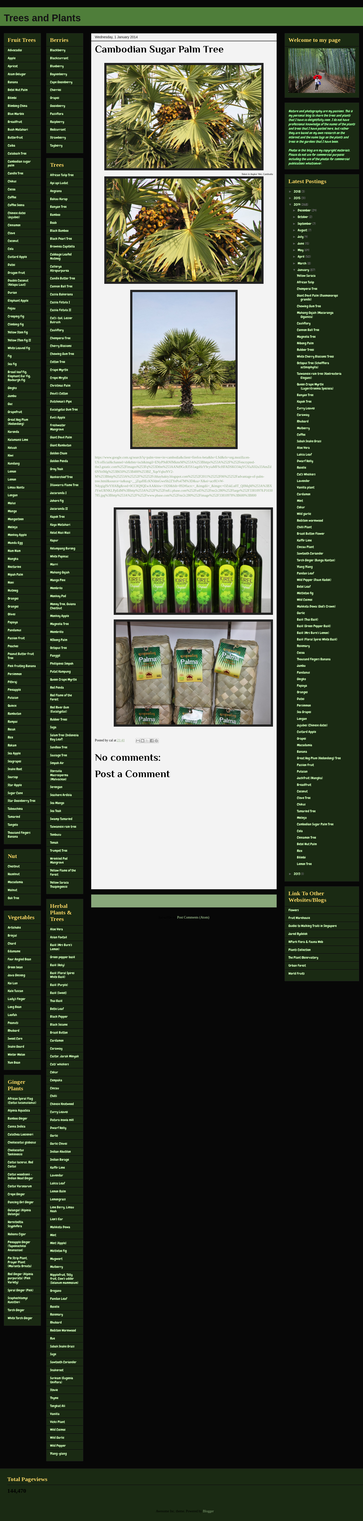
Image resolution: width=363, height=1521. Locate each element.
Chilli (53, 1096)
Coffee (12, 197)
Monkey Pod (58, 596)
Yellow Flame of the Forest (63, 872)
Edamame (14, 951)
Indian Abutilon (60, 1151)
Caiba (11, 145)
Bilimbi (12, 98)
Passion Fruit (16, 638)
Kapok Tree (57, 516)
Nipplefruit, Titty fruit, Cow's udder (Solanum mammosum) (64, 1279)
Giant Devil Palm (61, 437)
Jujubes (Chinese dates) (312, 725)
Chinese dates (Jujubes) (17, 215)
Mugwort (56, 1259)
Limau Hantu (16, 487)
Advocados (15, 50)
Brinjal (12, 935)
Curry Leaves (59, 1112)
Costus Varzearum (20, 1186)
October (303, 217)
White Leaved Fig (19, 348)
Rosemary (56, 1314)
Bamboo (55, 214)
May (301, 250)
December (304, 210)
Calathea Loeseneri (20, 1134)
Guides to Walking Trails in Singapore (312, 926)
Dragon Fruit (16, 273)
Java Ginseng (16, 975)
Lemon (12, 471)
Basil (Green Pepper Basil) (314, 626)
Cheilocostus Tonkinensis (16, 1152)
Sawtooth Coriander (63, 1362)
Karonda (13, 431)
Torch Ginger (16, 1310)
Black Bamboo (59, 230)
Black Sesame (59, 1024)
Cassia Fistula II (60, 310)
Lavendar (56, 1175)
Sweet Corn (15, 1038)
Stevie (54, 1390)
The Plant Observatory (303, 957)
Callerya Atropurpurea (59, 268)
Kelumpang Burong (62, 548)
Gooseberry (57, 106)
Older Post (264, 901)
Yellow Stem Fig (18, 332)
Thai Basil (56, 1001)
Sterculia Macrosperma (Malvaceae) (59, 775)
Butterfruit (15, 137)
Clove (11, 233)
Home (185, 901)
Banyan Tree (58, 206)
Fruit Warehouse (299, 918)
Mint (53, 1235)
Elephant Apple (18, 300)
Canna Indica (16, 1126)
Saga (53, 727)
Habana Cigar (17, 1234)
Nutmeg (13, 590)
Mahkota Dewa (60, 1227)
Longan (13, 495)
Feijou (11, 308)
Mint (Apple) (58, 1243)
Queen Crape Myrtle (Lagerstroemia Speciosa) (315, 386)
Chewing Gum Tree (62, 354)
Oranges (13, 598)
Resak (11, 729)
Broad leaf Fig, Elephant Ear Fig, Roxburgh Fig (19, 376)
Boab (53, 222)
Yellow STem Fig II (19, 340)
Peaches (13, 646)
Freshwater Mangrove (58, 427)
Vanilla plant (305, 487)
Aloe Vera (56, 929)
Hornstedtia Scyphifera (15, 1224)
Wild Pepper (58, 1445)
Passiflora (56, 114)
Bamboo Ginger (17, 1118)
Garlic (54, 1135)
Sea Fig (12, 364)
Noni (11, 582)
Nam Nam (14, 551)
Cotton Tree (57, 362)
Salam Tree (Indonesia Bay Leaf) (64, 737)
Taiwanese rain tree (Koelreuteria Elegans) (319, 375)
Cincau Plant (305, 547)
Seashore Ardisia (61, 795)
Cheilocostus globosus (22, 1142)
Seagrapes (14, 761)
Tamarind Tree (306, 811)
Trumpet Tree (58, 850)
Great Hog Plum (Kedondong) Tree (319, 758)
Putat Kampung (60, 671)
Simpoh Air (57, 763)
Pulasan (13, 697)
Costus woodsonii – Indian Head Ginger (20, 1176)
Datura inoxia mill (62, 1120)
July (301, 236)
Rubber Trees (58, 719)
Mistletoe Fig (58, 1251)
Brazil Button (59, 1032)
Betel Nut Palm (18, 90)
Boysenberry (58, 74)
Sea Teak (55, 811)
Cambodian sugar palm (19, 163)
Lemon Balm (58, 1191)
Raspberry (57, 122)
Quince (12, 705)
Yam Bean (14, 1062)
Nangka (13, 559)
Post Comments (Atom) (193, 917)
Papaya (13, 622)
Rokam (12, 745)
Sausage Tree (58, 755)
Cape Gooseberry (61, 82)
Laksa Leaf (57, 1183)
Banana (13, 82)
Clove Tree (303, 798)
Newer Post (104, 901)
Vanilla (55, 1414)
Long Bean (15, 1007)
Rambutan (14, 713)
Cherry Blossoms (61, 346)
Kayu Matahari (60, 524)
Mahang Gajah (59, 572)
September (305, 223)
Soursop (13, 777)
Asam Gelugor (17, 74)
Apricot (13, 66)
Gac (10, 404)
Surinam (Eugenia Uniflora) (61, 1380)
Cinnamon (14, 225)
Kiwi (10, 455)
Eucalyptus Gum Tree (64, 409)
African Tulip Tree (62, 175)
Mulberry (56, 1267)
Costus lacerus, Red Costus (20, 1164)
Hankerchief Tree (61, 477)
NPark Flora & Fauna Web (305, 942)
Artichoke (14, 927)
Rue (52, 1338)
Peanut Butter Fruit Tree (21, 656)
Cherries (55, 90)
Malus (12, 503)
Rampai (12, 721)
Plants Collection (299, 950)
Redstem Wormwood (63, 1330)
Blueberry (57, 66)
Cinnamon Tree (306, 837)
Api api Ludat (59, 183)
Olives (11, 614)
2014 (297, 204)
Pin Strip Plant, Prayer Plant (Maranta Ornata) (20, 1262)
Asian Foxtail (58, 937)
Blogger (208, 1511)
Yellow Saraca (306, 275)
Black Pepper (59, 1016)
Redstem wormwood (310, 520)
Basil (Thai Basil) (307, 619)
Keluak (12, 447)
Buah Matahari (18, 129)
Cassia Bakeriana (61, 294)
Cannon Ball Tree (61, 286)
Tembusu (55, 834)
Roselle (54, 1306)
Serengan (56, 787)
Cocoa (11, 189)
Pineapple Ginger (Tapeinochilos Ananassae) (19, 1246)
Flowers (293, 910)
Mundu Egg (15, 543)
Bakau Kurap (59, 199)
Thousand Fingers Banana (19, 834)
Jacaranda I (58, 493)
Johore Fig (57, 500)
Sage (53, 1354)
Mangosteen (16, 519)
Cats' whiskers (59, 1064)
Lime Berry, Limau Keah (62, 1209)
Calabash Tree (17, 153)
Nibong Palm (305, 343)
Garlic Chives (58, 1143)
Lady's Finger (16, 999)
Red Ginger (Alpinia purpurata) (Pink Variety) (20, 1278)
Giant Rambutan (60, 445)
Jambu (12, 396)
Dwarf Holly (58, 1128)
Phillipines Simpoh (61, 663)
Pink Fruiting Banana (22, 666)
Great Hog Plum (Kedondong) (18, 421)
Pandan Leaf (58, 1298)
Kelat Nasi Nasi (60, 532)
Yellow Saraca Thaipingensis (59, 884)
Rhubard (13, 1030)
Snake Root (15, 769)
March (302, 263)
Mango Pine (57, 580)
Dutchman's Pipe (61, 401)
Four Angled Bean (19, 959)
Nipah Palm (15, 574)
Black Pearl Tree (61, 238)
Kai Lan (13, 983)
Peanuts (13, 1023)
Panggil (55, 655)
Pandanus (303, 672)
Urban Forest (297, 965)
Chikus (12, 181)
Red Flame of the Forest (61, 697)
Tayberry (56, 145)
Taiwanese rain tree (63, 826)
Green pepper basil (62, 957)
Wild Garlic (57, 1437)
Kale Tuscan (15, 991)
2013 (297, 874)
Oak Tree (13, 898)
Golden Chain (58, 453)
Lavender (303, 481)
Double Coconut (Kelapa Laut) (18, 282)
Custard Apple (17, 257)
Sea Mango (57, 803)
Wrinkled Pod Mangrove (59, 860)
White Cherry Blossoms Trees (315, 356)
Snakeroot (56, 1370)
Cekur (54, 1072)
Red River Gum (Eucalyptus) (59, 709)
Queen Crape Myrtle (63, 679)
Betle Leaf (57, 1009)
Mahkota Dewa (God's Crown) (316, 606)
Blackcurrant (59, 58)
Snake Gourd (16, 1046)
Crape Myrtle (59, 370)
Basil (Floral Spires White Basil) (62, 975)
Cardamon (57, 1040)
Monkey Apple (17, 535)
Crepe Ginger (16, 1194)
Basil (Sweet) (58, 993)
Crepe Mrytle (59, 378)
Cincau (54, 1088)
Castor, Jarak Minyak (64, 1056)
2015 (297, 198)
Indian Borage (59, 1159)
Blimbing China (17, 106)
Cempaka (56, 1080)
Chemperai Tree (60, 338)
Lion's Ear (56, 1219)
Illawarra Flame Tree (64, 485)
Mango (12, 511)
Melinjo (12, 527)
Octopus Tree (58, 648)
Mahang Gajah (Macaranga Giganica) (315, 314)
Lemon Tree (304, 864)
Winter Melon (16, 1054)
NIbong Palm (58, 640)
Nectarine (14, 567)
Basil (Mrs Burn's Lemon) (61, 947)
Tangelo (13, 824)
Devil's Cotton (59, 393)
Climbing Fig (16, 324)
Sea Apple (14, 753)
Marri (54, 564)
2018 (297, 191)
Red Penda (57, 687)
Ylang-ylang (58, 1453)
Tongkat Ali (57, 1406)
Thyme (54, 1398)
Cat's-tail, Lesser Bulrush (61, 320)
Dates (11, 265)
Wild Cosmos (58, 1429)
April (301, 256)
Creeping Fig (16, 316)
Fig (10, 356)
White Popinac (59, 556)
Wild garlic (304, 514)
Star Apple (15, 785)
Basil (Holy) (57, 965)
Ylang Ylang (305, 567)
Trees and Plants (42, 18)
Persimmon (15, 674)
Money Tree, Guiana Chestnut (63, 606)
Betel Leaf (303, 586)
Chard (12, 943)
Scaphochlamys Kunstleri (18, 1300)
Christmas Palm (60, 385)
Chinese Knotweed (62, 1104)
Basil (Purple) (59, 985)
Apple (11, 58)
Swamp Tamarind (61, 819)
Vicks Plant (57, 1422)
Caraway (56, 1048)
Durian (12, 292)
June (301, 243)
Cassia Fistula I (60, 302)
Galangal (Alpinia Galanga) (19, 1212)
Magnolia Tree (59, 624)
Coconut (13, 241)
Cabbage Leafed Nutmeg (61, 256)
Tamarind (14, 816)
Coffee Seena (16, 205)
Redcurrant (58, 129)
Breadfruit (15, 122)
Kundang (14, 463)
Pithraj (12, 682)
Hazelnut (14, 874)
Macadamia (15, 882)
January (304, 270)
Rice (10, 737)
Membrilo (56, 588)
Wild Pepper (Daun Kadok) (314, 580)
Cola (11, 249)
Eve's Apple (57, 417)
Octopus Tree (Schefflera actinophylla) (313, 365)
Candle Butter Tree (62, 278)
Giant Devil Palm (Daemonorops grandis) (317, 297)
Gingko (12, 388)
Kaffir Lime (57, 1167)
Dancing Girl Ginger (21, 1202)
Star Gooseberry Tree (21, 800)
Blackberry (57, 50)
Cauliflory (57, 330)
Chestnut (14, 866)
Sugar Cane (15, 793)
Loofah (12, 1015)
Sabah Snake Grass (62, 1346)
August (303, 230)
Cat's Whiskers (306, 474)
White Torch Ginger (20, 1318)
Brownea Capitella (62, 246)
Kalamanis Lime (18, 439)
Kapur (54, 540)
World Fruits (296, 973)
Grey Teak (56, 469)
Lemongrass (58, 1199)
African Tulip (305, 282)
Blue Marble (16, 114)
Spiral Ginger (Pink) (20, 1290)
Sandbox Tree (58, 747)
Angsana (56, 191)
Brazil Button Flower (311, 533)
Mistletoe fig (305, 593)
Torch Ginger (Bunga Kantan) (316, 560)
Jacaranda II (59, 508)
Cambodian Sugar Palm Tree (315, 824)
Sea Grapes (304, 712)
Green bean (15, 967)
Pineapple (14, 689)
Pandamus (14, 630)
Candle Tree (15, 173)
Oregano (55, 1290)
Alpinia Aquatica (19, 1110)
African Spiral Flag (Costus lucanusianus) (22, 1100)
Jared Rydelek (298, 934)
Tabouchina (15, 808)
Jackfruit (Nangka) (310, 778)
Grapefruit (15, 412)
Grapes (54, 98)
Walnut (12, 890)
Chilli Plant (304, 527)
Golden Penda (59, 461)
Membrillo (56, 632)
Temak (54, 842)
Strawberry (58, 137)
